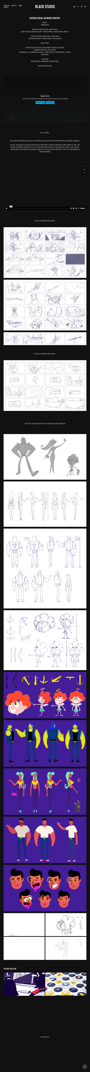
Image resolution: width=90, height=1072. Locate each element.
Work (20, 6)
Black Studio (45, 6)
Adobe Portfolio (46, 1036)
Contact (6, 7)
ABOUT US (14, 6)
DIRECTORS (6, 6)
